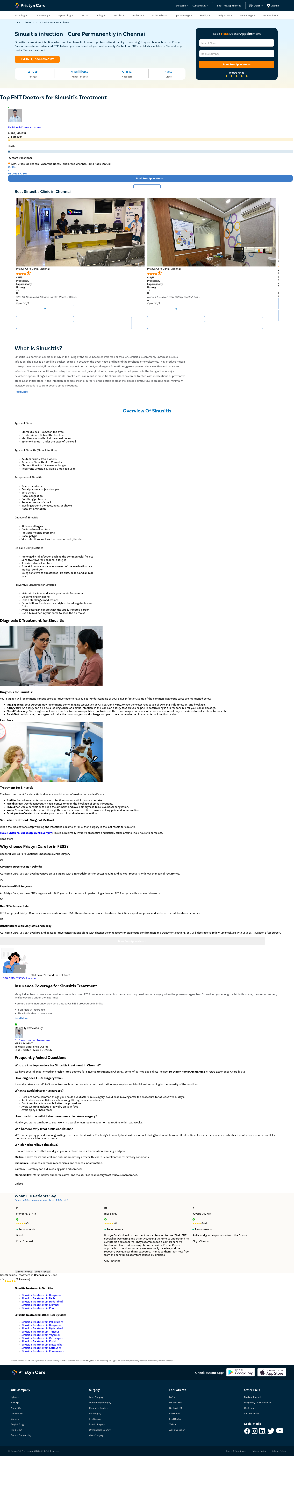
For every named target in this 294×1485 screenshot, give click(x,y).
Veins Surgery (96, 1435)
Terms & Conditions (236, 1450)
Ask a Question (177, 1429)
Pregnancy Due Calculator (257, 1402)
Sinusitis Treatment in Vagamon (41, 1334)
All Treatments (252, 1413)
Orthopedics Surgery (100, 1429)
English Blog (17, 1424)
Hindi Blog (16, 1429)
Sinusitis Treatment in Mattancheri (42, 1344)
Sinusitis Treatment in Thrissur (40, 1331)
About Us (16, 1407)
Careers (15, 1418)
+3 (148, 290)
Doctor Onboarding (21, 1435)
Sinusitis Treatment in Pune (38, 1308)
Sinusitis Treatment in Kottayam (41, 1347)
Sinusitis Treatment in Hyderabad (42, 1301)
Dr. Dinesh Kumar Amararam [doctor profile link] (32, 1040)
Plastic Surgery (97, 1424)
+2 (17, 290)
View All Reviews (24, 1271)
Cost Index (250, 1407)
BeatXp (15, 1402)
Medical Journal (252, 1397)
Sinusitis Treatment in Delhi (38, 1298)
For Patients (180, 5)
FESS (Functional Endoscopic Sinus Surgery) (26, 832)
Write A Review (42, 1271)
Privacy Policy (259, 1450)
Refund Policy (279, 1450)
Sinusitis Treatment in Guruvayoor (42, 1338)
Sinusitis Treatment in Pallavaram (42, 1321)
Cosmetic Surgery (98, 1407)
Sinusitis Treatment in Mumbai (40, 1304)
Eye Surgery (95, 1418)
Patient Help (175, 1402)
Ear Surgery (95, 1413)
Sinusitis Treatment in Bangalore (41, 1295)
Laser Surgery (96, 1397)
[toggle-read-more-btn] (21, 391)
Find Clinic (174, 1413)
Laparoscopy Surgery (100, 1402)
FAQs (172, 1397)
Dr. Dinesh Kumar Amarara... (25, 127)
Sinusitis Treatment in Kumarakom (42, 1351)
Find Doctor (175, 1418)
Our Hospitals (269, 15)
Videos (172, 1424)
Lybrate (15, 1397)
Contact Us (17, 1413)
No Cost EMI (176, 1407)
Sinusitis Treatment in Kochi (38, 1341)
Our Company (199, 5)
